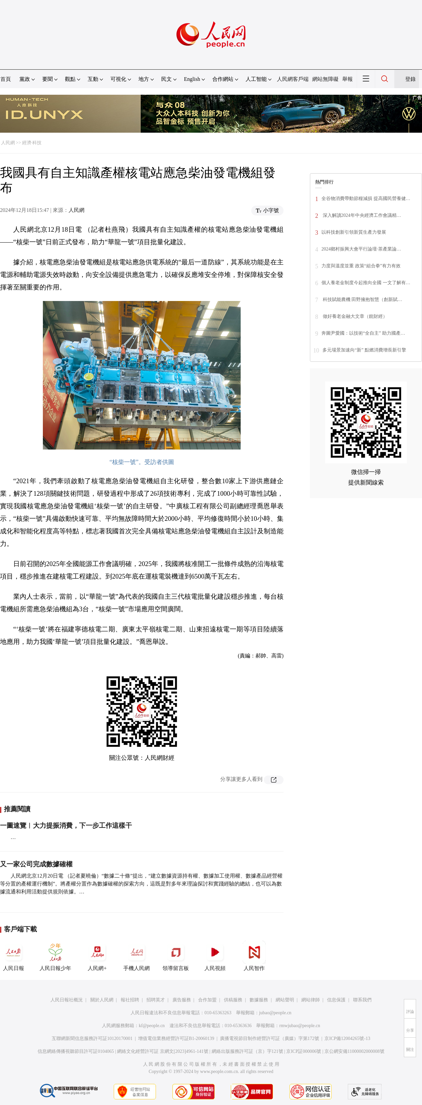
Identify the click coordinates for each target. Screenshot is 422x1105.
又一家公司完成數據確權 (36, 864)
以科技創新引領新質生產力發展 (353, 232)
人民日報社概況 (66, 999)
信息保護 (336, 999)
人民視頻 (214, 956)
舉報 (347, 79)
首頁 (5, 79)
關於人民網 (101, 999)
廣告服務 (181, 999)
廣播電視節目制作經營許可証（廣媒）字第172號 (269, 1038)
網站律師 (310, 999)
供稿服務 (233, 999)
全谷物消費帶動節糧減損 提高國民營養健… (365, 198)
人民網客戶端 (293, 79)
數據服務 (259, 999)
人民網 (8, 142)
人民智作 (254, 956)
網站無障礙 (325, 79)
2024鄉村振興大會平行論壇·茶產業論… (361, 249)
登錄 (410, 79)
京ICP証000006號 (303, 1051)
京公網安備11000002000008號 (354, 1051)
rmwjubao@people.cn (299, 1025)
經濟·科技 (32, 142)
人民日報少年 (55, 956)
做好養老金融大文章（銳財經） (354, 316)
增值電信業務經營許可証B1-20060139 (176, 1038)
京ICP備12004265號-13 (347, 1038)
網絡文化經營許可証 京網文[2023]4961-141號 (162, 1051)
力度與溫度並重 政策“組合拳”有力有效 (361, 265)
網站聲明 (285, 999)
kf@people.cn (152, 1025)
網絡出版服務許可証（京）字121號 (247, 1051)
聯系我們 (362, 999)
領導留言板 (176, 956)
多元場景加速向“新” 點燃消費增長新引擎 (364, 350)
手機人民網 (136, 956)
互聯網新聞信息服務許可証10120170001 (92, 1038)
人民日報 (13, 956)
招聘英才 (155, 999)
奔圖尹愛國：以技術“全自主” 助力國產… (363, 333)
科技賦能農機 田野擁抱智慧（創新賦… (361, 299)
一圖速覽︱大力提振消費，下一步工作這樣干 (66, 825)
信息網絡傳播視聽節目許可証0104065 (76, 1051)
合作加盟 (207, 999)
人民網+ (97, 956)
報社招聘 (130, 999)
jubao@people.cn (275, 1012)
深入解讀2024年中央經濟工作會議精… (361, 215)
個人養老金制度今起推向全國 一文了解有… (365, 282)
